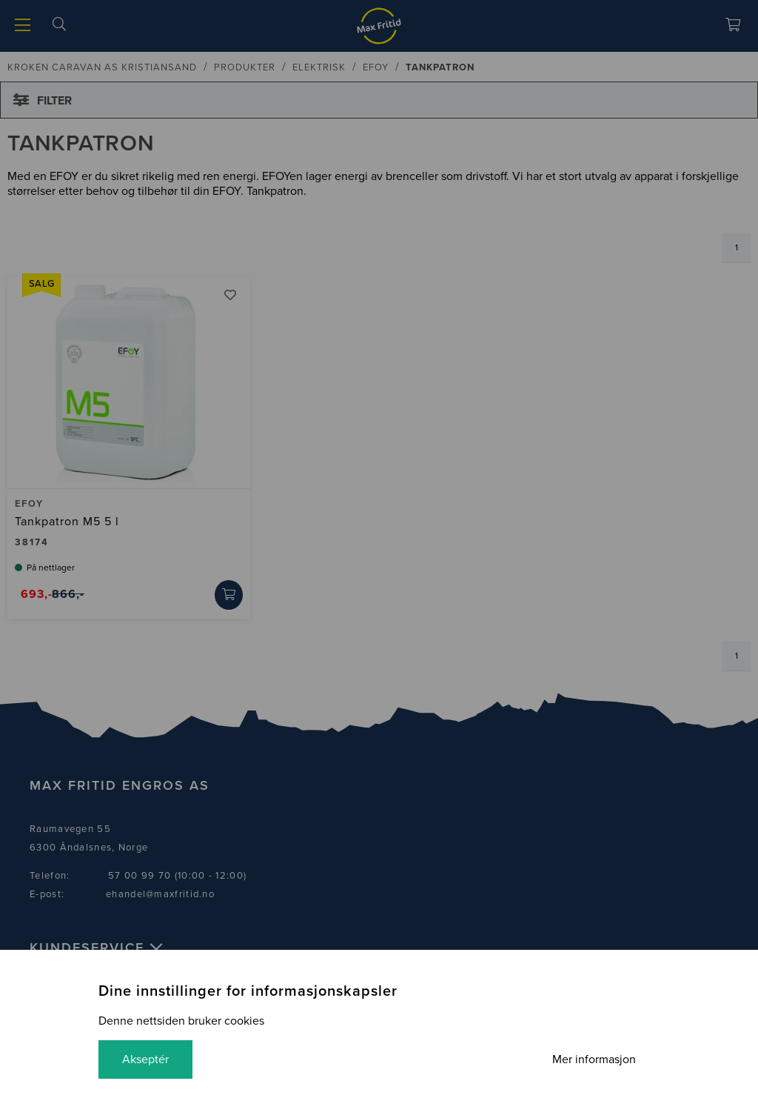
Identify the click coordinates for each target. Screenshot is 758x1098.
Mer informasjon (594, 1059)
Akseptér (145, 1059)
